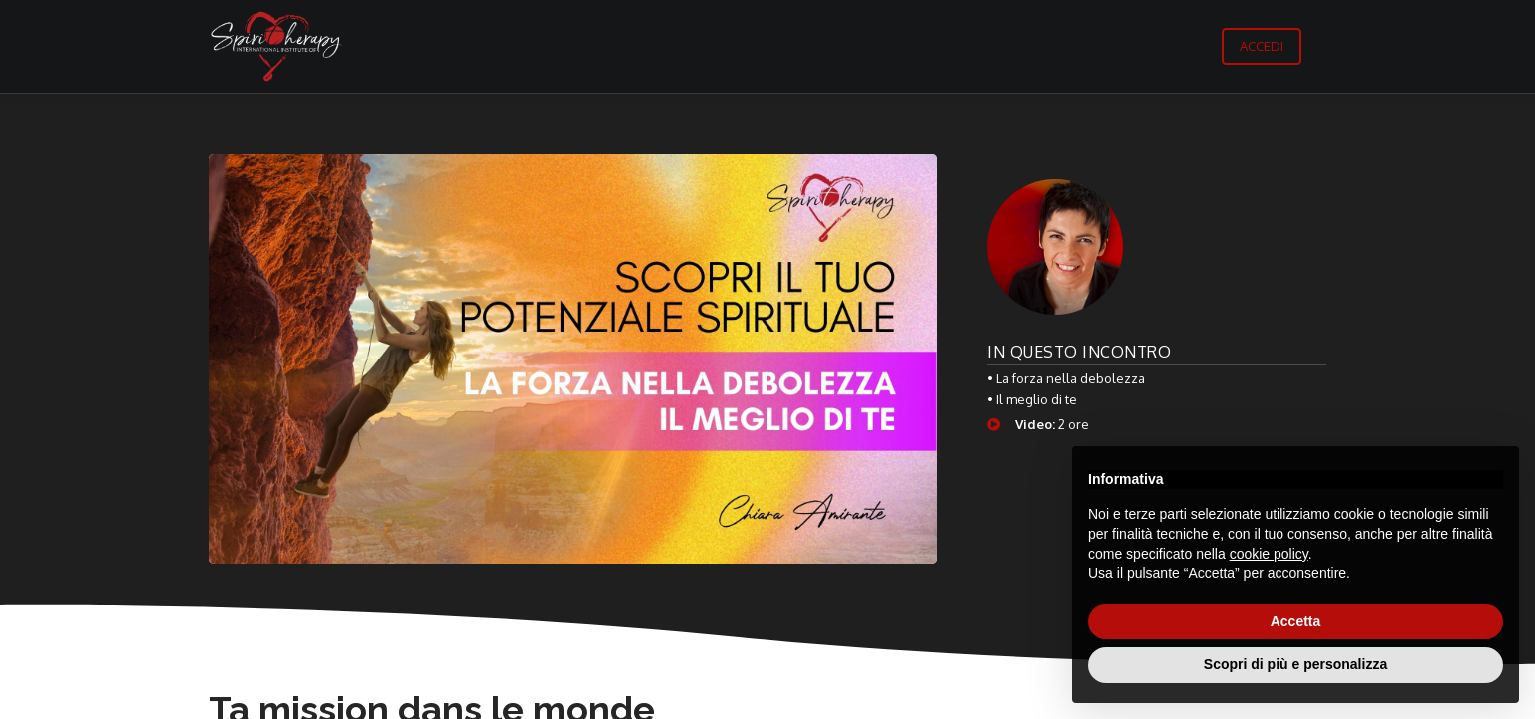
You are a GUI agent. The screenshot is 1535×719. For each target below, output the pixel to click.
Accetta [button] (1296, 621)
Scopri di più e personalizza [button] (1295, 664)
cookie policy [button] (1269, 554)
